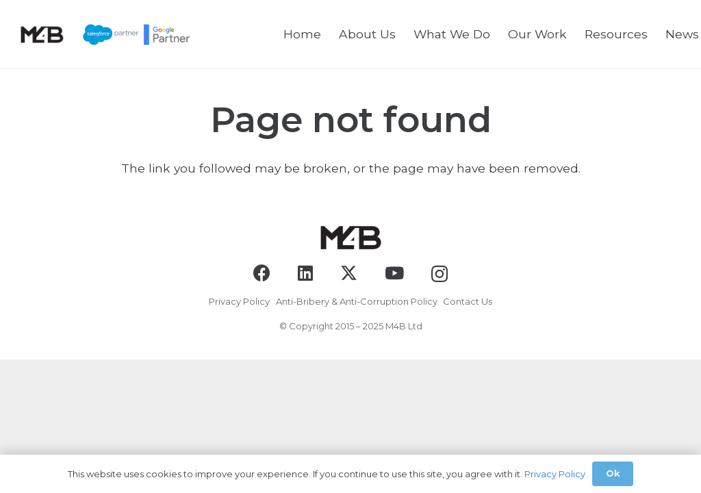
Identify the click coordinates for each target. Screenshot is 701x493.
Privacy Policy (239, 301)
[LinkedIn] (305, 272)
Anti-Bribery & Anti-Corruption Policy (356, 301)
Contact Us (467, 301)
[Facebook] (261, 272)
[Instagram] (439, 273)
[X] (348, 273)
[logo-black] (42, 35)
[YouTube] (394, 272)
